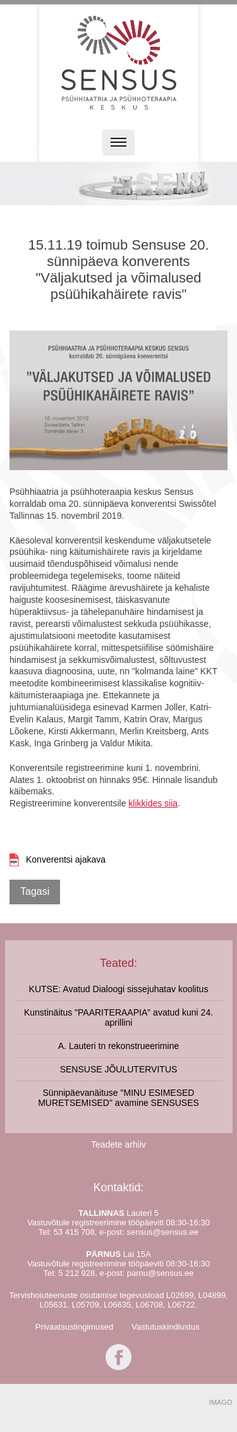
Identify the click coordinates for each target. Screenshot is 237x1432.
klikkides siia (153, 803)
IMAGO (221, 1402)
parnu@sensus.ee (160, 1273)
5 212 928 (76, 1273)
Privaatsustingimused (74, 1327)
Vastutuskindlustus (165, 1327)
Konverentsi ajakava (66, 859)
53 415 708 (74, 1232)
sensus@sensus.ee (162, 1232)
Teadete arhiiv (118, 1144)
